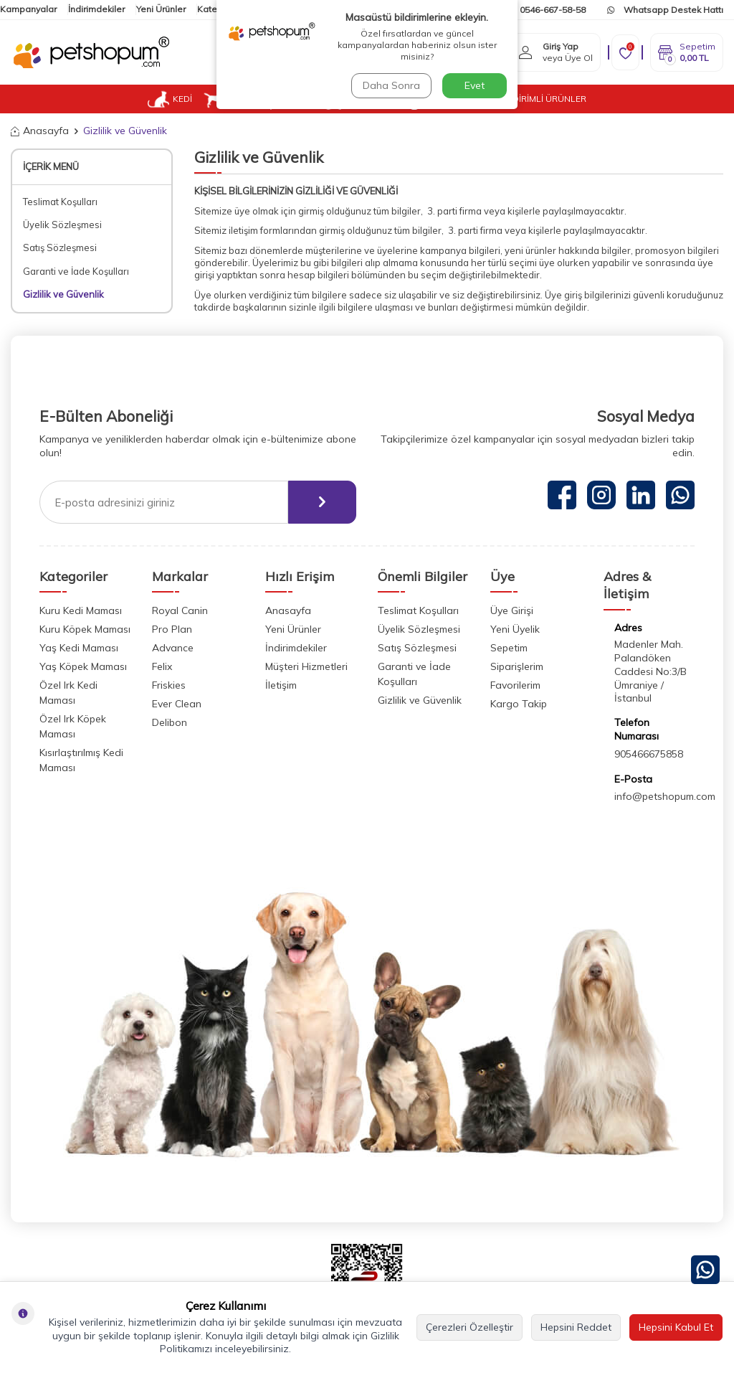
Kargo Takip (518, 703)
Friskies (169, 685)
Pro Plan (172, 629)
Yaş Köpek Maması (83, 666)
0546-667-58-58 (546, 9)
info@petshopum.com (664, 796)
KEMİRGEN (357, 99)
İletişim (270, 9)
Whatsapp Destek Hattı (665, 9)
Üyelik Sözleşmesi (62, 224)
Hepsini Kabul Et (676, 1327)
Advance (173, 647)
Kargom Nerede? (440, 9)
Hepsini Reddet (575, 1327)
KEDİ (170, 99)
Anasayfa (40, 130)
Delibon (169, 722)
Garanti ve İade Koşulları (76, 271)
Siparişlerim (516, 666)
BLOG (480, 98)
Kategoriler (220, 9)
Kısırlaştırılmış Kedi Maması (81, 760)
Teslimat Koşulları (60, 201)
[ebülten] (322, 502)
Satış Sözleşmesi (60, 247)
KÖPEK (231, 99)
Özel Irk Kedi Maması (68, 693)
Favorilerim (515, 685)
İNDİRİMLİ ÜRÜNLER (545, 98)
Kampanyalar (28, 9)
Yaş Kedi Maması (78, 647)
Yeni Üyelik (515, 629)
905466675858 (648, 753)
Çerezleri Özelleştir (469, 1327)
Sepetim (509, 647)
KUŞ (291, 99)
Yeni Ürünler (161, 9)
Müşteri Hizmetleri (306, 666)
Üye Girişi (511, 610)
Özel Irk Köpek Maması (72, 726)
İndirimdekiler (96, 9)
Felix (162, 666)
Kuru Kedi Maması (80, 610)
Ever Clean (176, 703)
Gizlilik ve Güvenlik (63, 294)
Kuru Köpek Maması (84, 629)
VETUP (430, 99)
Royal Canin (180, 610)
